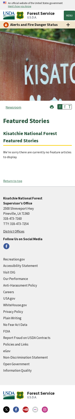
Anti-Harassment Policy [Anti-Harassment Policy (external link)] (20, 285)
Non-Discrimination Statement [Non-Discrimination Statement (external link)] (25, 357)
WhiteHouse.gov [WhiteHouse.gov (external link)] (15, 305)
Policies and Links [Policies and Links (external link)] (15, 344)
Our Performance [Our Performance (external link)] (15, 279)
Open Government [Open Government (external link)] (16, 364)
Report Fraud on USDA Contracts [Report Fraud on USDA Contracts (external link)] (26, 338)
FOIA (6, 331)
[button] (51, 106)
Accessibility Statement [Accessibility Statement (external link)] (20, 265)
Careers (8, 292)
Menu (69, 15)
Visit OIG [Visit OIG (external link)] (9, 272)
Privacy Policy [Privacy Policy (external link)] (13, 311)
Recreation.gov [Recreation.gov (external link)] (14, 259)
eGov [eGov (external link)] (6, 351)
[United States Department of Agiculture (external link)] (9, 15)
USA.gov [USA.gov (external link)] (9, 298)
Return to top (12, 181)
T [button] (60, 107)
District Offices (13, 231)
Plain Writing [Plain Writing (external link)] (12, 318)
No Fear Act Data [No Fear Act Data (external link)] (15, 324)
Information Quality (17, 370)
